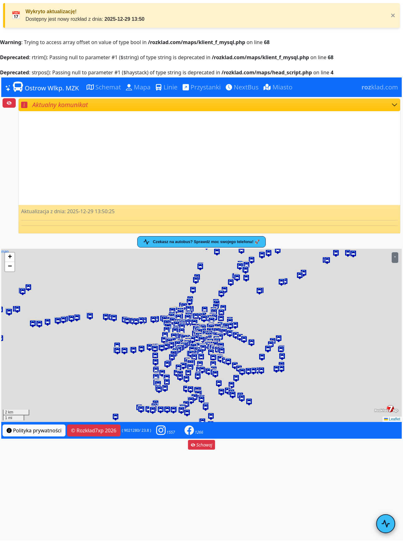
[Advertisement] (209, 158)
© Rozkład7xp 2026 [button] (93, 431)
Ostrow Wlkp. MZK (42, 87)
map (200, 336)
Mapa (138, 87)
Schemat (104, 87)
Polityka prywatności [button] (34, 431)
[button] (224, 333)
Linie (167, 87)
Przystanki (202, 87)
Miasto (278, 87)
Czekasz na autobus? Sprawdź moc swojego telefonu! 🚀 (201, 242)
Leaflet (392, 420)
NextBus (242, 87)
